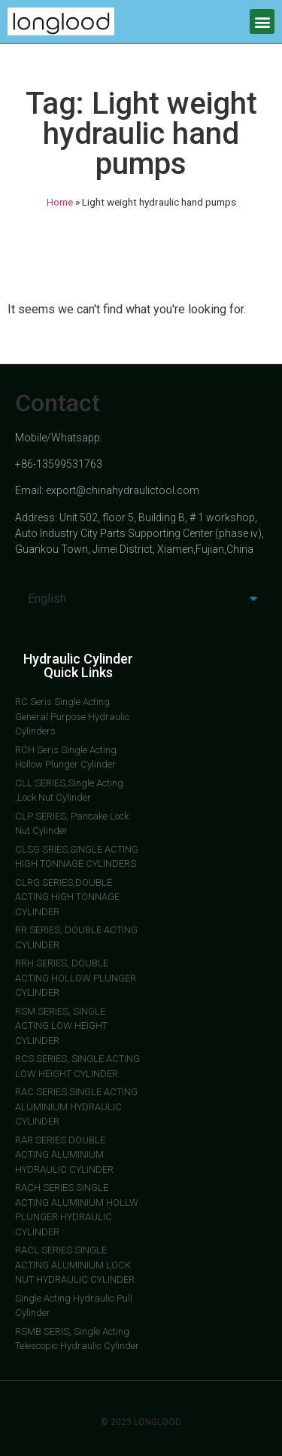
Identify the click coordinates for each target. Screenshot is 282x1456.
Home (60, 202)
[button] (262, 21)
